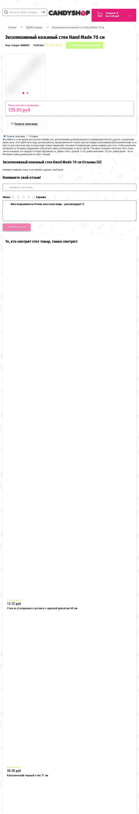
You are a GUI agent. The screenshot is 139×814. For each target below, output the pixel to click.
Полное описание (26, 124)
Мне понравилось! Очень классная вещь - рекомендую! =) (69, 211)
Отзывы (34, 136)
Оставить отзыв (16, 227)
